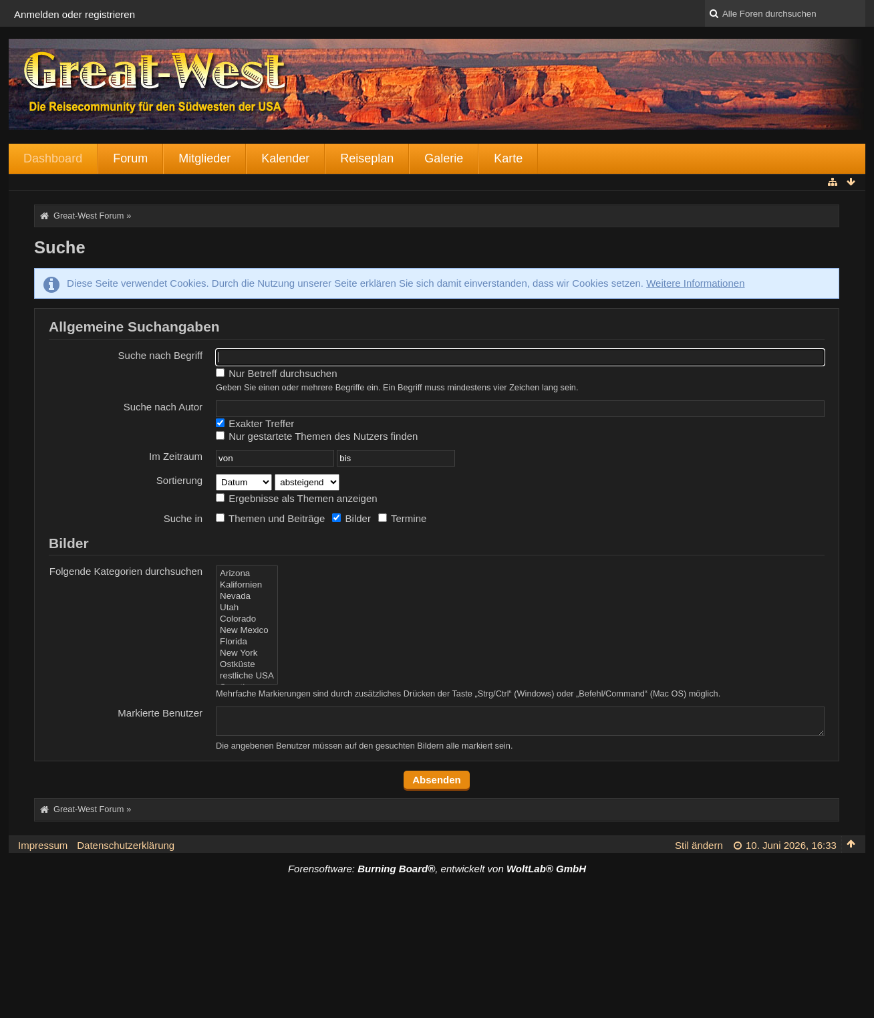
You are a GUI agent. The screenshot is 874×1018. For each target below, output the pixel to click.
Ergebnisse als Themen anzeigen (297, 498)
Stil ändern (699, 845)
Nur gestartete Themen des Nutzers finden (317, 436)
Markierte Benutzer (160, 713)
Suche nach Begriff (160, 355)
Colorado (246, 619)
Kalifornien (246, 585)
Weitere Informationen (695, 283)
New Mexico (246, 630)
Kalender (285, 158)
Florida (246, 642)
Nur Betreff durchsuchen (276, 373)
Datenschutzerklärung (125, 845)
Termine (402, 518)
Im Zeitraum (175, 456)
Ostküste (246, 664)
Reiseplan (367, 158)
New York (246, 653)
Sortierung (179, 480)
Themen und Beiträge (270, 518)
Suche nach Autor (163, 406)
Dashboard (52, 158)
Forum (130, 158)
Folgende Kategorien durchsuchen (125, 571)
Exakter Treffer (255, 423)
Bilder (351, 518)
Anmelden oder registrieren (74, 14)
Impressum (42, 845)
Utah (246, 608)
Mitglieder (204, 158)
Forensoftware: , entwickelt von (437, 868)
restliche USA (246, 676)
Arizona (246, 574)
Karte (508, 158)
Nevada (246, 596)
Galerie (443, 158)
